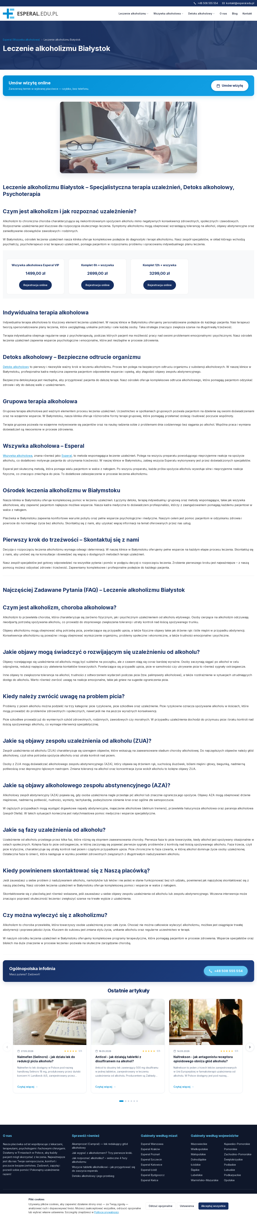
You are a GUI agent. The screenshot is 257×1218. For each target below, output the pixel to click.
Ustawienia (187, 1205)
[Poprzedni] (7, 1047)
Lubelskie (197, 1175)
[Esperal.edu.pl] (30, 14)
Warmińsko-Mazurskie (204, 1180)
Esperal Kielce (149, 1180)
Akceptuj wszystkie (213, 1205)
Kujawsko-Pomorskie (237, 1144)
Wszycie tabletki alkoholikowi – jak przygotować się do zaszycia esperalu (103, 1168)
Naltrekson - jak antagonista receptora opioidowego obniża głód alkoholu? (203, 1059)
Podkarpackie (232, 1175)
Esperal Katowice (151, 1164)
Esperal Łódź (149, 1170)
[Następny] (250, 1047)
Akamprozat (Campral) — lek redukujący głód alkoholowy (100, 1145)
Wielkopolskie (199, 1149)
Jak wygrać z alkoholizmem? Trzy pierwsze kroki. (102, 1153)
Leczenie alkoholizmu (133, 13)
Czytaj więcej (27, 1087)
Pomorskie (230, 1149)
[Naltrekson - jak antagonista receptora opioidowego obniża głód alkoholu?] (206, 1022)
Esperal (67, 455)
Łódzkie (196, 1164)
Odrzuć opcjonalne (160, 1205)
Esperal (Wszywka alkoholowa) (21, 39)
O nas (223, 13)
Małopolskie (198, 1154)
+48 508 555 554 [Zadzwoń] (206, 3)
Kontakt (247, 13)
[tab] (121, 1101)
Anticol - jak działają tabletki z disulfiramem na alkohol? (118, 1059)
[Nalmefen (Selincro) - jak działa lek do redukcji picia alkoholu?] (49, 1022)
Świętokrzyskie (233, 1159)
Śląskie (195, 1170)
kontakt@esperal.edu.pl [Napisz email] (238, 3)
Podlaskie (230, 1164)
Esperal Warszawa (152, 1144)
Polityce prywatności (106, 1212)
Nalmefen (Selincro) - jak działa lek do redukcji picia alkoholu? (46, 1059)
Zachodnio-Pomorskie (237, 1154)
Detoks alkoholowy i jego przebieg (93, 1176)
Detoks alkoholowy (201, 13)
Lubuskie (229, 1170)
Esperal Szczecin (151, 1159)
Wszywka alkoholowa (168, 13)
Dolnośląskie (198, 1159)
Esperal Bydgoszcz (153, 1175)
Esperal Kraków (150, 1149)
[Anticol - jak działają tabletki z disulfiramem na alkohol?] (127, 1022)
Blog (235, 13)
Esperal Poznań (150, 1154)
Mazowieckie (199, 1144)
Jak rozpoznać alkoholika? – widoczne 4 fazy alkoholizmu (99, 1159)
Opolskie (229, 1180)
